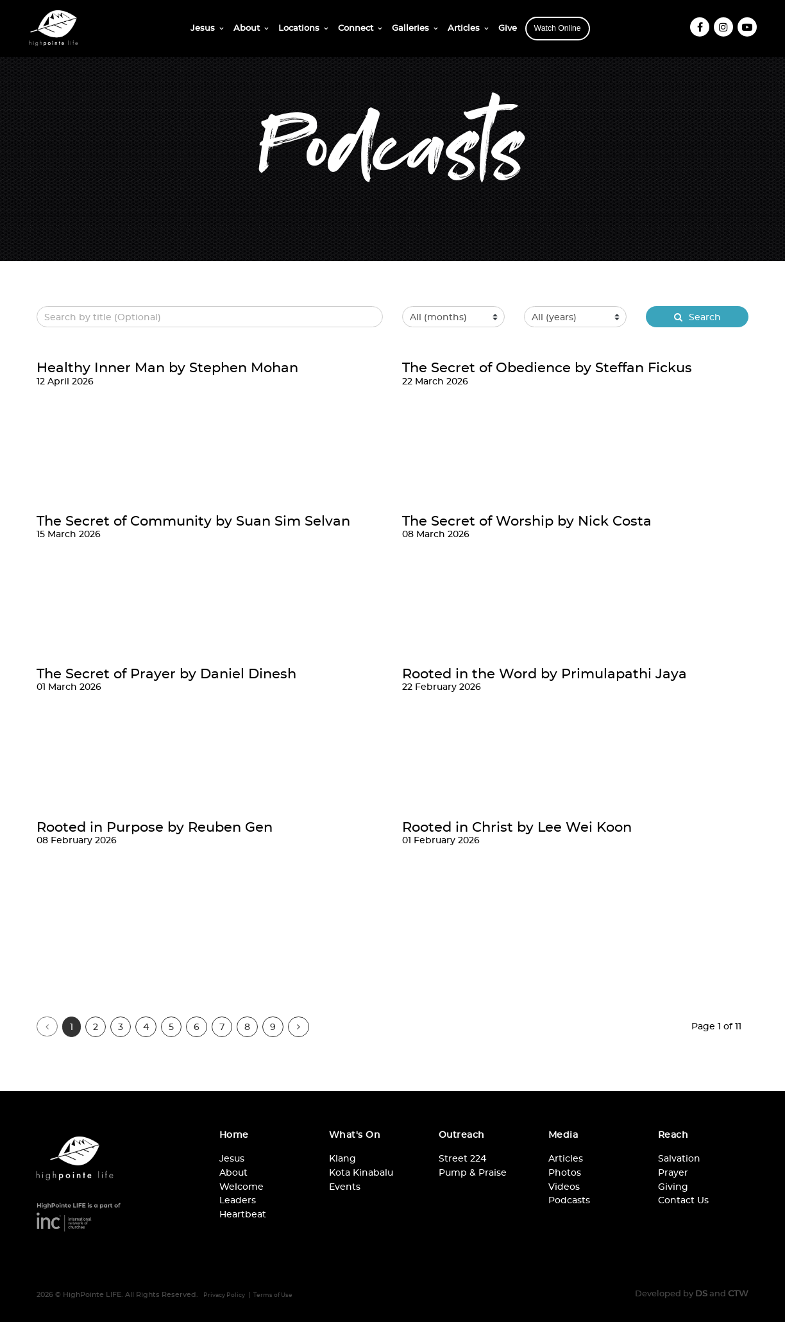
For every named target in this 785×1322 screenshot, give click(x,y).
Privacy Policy (224, 1295)
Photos (564, 1172)
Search (697, 317)
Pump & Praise (473, 1172)
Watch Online (557, 28)
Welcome (241, 1186)
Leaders (237, 1200)
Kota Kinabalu (361, 1172)
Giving (673, 1186)
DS (701, 1293)
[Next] (298, 1027)
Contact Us (683, 1200)
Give (507, 27)
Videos (564, 1186)
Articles (464, 27)
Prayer (673, 1172)
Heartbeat (242, 1214)
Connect (355, 27)
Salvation (679, 1158)
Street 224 (462, 1158)
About (246, 27)
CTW (738, 1293)
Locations (298, 27)
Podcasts (569, 1200)
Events (344, 1186)
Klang (342, 1158)
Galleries (410, 27)
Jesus (202, 27)
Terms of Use (272, 1295)
